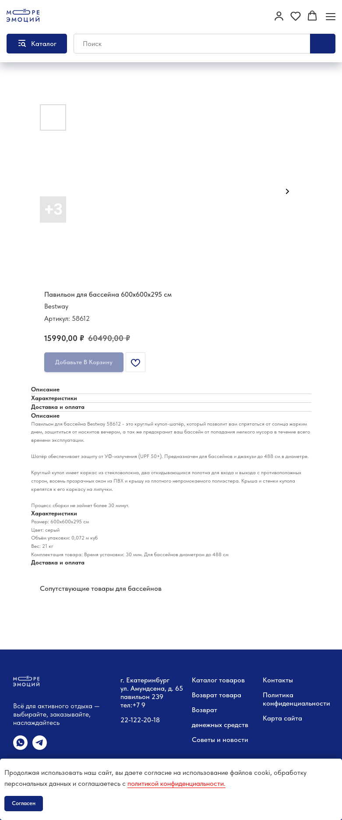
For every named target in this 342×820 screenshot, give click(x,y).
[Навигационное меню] (330, 16)
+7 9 (138, 705)
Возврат (204, 710)
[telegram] (39, 747)
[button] (279, 16)
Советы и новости (220, 739)
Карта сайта (282, 718)
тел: (126, 705)
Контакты (278, 680)
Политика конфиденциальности (296, 699)
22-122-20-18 (140, 720)
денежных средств (220, 725)
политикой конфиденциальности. (176, 783)
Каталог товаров (218, 680)
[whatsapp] (20, 747)
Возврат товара (216, 695)
